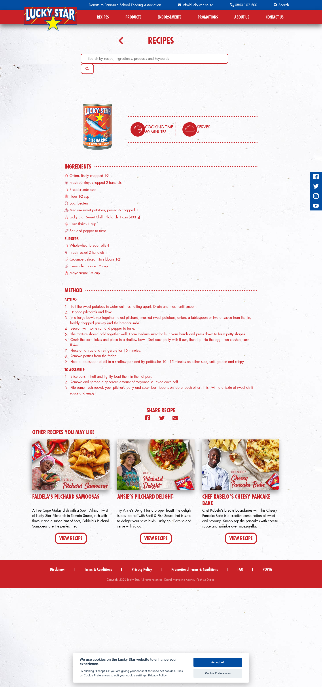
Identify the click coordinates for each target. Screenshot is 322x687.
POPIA (267, 667)
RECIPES (103, 17)
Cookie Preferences (218, 673)
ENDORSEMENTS (169, 17)
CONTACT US (275, 17)
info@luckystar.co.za (195, 5)
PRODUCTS (133, 17)
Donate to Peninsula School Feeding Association (125, 5)
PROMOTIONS (208, 17)
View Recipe (71, 637)
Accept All (218, 662)
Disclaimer (57, 667)
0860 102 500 (243, 5)
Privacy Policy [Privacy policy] (157, 675)
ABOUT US (241, 17)
